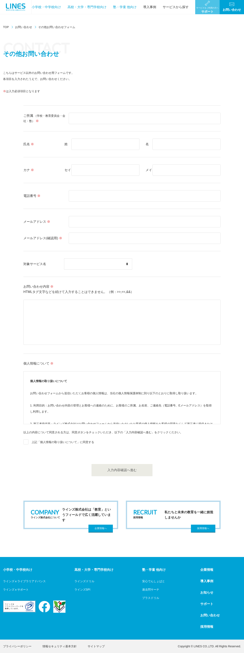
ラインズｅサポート (16, 589)
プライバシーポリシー (17, 646)
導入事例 (149, 7)
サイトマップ (96, 646)
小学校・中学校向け (46, 7)
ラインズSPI (82, 589)
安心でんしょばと (153, 581)
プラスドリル (150, 597)
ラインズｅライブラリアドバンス (24, 581)
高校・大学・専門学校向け (87, 7)
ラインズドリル (84, 581)
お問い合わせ (23, 27)
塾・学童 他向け (125, 7)
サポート (206, 604)
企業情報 (206, 569)
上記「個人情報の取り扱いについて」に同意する (63, 442)
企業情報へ (101, 528)
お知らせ (206, 592)
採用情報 (206, 626)
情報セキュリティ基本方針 (59, 646)
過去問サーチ (150, 589)
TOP (6, 27)
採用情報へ (203, 528)
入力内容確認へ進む (122, 470)
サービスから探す (176, 7)
